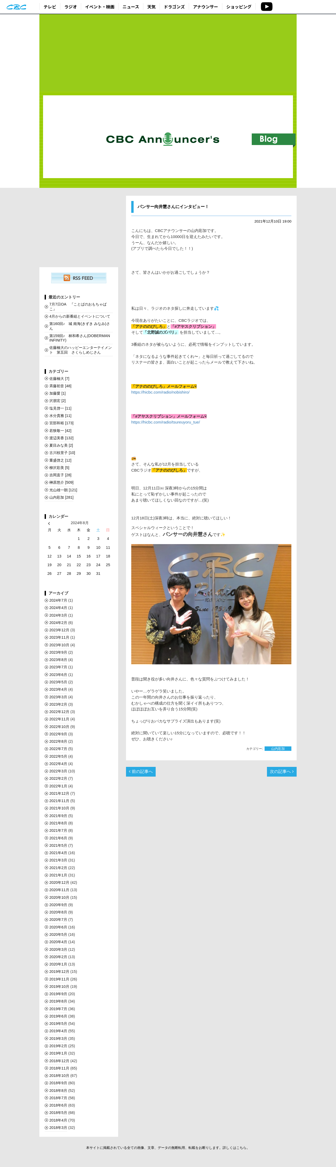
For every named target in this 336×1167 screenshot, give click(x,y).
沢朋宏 (57, 401)
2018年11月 (59, 1068)
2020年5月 (58, 934)
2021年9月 (58, 816)
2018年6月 (58, 1105)
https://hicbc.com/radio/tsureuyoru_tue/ (165, 422)
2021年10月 (59, 808)
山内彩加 (278, 749)
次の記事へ (281, 771)
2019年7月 (58, 1009)
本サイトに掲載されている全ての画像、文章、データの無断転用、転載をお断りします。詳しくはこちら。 (168, 1148)
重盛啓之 (60, 460)
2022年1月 (58, 786)
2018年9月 (58, 1083)
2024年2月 (58, 623)
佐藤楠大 (59, 378)
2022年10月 (59, 727)
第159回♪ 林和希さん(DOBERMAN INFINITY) (79, 338)
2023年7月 (58, 667)
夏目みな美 (61, 445)
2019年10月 (59, 986)
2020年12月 (59, 882)
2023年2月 (58, 704)
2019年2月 (58, 1046)
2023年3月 (58, 697)
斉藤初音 (60, 386)
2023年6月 (58, 675)
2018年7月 (58, 1098)
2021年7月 (58, 830)
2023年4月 (58, 689)
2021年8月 (58, 823)
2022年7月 (58, 749)
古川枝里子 (62, 453)
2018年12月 (59, 1061)
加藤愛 (57, 393)
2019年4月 (58, 1031)
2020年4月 (58, 942)
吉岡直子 (60, 475)
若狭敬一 (60, 430)
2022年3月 (58, 771)
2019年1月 (58, 1053)
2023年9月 (58, 652)
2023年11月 (59, 637)
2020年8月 (58, 912)
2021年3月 (58, 860)
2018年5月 (58, 1113)
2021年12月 (59, 793)
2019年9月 (58, 994)
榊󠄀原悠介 (61, 482)
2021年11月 (59, 801)
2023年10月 (59, 645)
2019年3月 (58, 1038)
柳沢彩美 (59, 468)
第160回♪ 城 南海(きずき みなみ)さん (79, 326)
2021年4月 (58, 853)
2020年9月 (58, 905)
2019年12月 (59, 971)
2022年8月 (58, 741)
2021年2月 (58, 868)
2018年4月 (58, 1120)
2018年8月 (58, 1090)
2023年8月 (58, 660)
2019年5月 (58, 1023)
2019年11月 (59, 979)
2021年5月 (58, 845)
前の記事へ (141, 771)
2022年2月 (58, 778)
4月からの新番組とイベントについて (79, 316)
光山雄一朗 (63, 490)
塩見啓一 (60, 408)
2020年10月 (59, 897)
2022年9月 (58, 734)
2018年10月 (59, 1075)
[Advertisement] (168, 53)
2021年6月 (58, 838)
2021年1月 (58, 875)
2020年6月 (58, 927)
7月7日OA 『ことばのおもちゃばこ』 (78, 306)
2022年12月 (59, 712)
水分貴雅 (60, 416)
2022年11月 (59, 719)
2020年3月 (58, 949)
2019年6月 (58, 1016)
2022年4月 (58, 764)
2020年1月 (58, 964)
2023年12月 (59, 630)
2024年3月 (58, 615)
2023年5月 (58, 682)
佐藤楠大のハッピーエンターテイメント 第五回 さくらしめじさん (80, 349)
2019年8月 (58, 1001)
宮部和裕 (61, 423)
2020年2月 (58, 957)
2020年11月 (59, 890)
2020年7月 (58, 919)
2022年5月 (58, 756)
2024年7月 (58, 600)
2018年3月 (58, 1127)
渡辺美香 (61, 438)
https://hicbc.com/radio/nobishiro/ (160, 392)
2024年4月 (58, 608)
